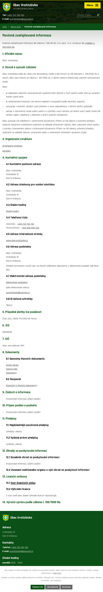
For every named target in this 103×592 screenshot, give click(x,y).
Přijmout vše (37, 587)
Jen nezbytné (52, 587)
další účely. (57, 573)
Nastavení (66, 587)
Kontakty (6, 150)
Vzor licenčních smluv (23, 483)
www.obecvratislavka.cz (17, 240)
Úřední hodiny (12, 211)
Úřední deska (12, 365)
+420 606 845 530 (30, 227)
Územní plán (11, 369)
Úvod (4, 26)
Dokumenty (11, 372)
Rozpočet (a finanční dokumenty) (21, 385)
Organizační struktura (12, 145)
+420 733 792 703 (15, 15)
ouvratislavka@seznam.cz (21, 19)
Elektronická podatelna (16, 282)
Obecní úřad (16, 26)
